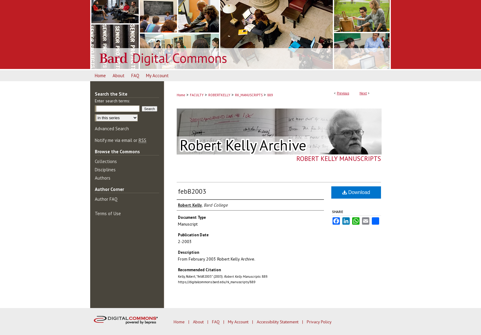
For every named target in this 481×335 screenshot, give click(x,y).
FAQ (216, 322)
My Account (239, 322)
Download (356, 192)
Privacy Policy (319, 322)
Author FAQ (106, 199)
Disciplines (105, 170)
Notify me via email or (120, 140)
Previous (343, 93)
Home (181, 95)
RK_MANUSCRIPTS (249, 95)
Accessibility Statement (278, 322)
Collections (106, 161)
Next (363, 93)
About (199, 322)
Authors (102, 178)
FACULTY (197, 95)
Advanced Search (112, 128)
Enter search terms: (112, 101)
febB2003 (192, 191)
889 (270, 95)
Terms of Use (108, 213)
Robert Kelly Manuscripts (338, 158)
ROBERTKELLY (219, 95)
